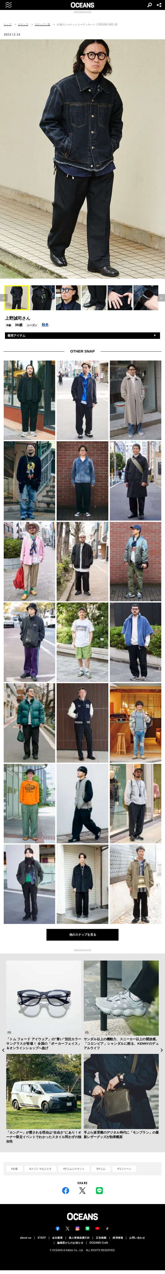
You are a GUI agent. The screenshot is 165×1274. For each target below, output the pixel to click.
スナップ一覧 (42, 24)
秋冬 (45, 324)
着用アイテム (16, 335)
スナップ (23, 24)
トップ (7, 24)
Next (162, 1050)
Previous (3, 1050)
